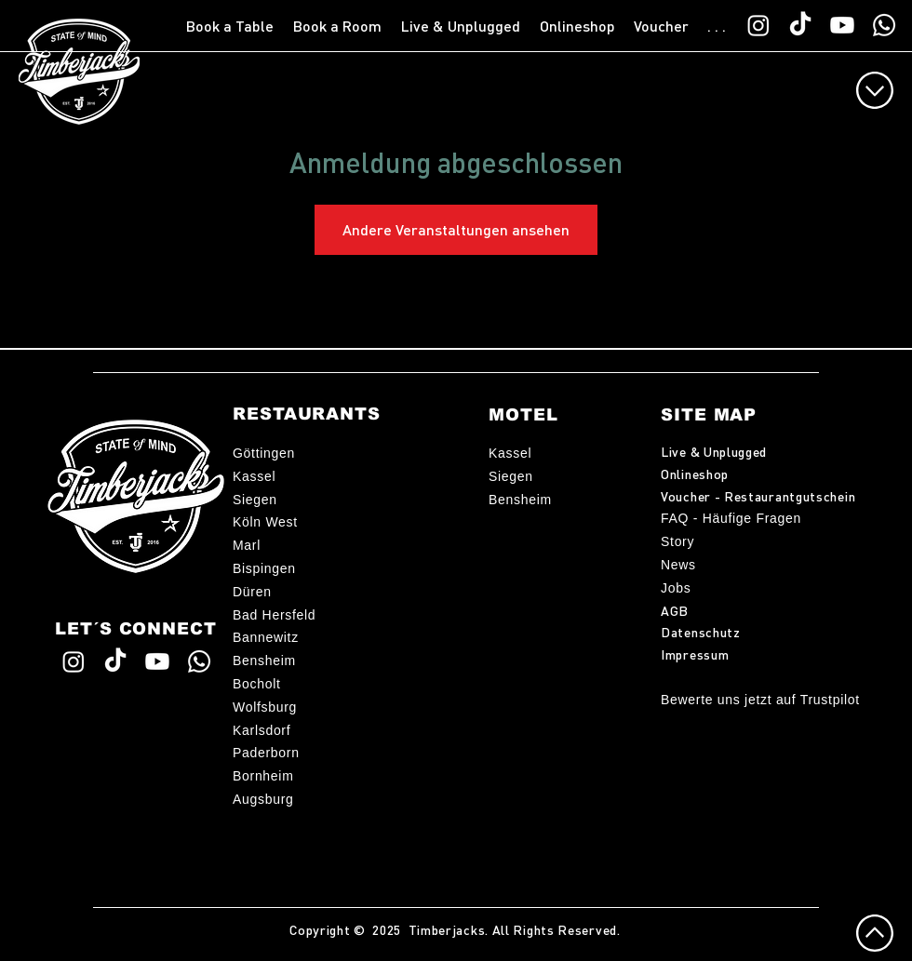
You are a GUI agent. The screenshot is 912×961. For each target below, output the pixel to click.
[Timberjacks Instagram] (758, 25)
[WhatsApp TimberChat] (884, 25)
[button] (230, 26)
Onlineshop (695, 473)
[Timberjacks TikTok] (800, 25)
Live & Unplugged (714, 451)
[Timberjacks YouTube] (842, 25)
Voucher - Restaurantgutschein (758, 495)
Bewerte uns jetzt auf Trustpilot (760, 699)
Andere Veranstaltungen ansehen (456, 229)
